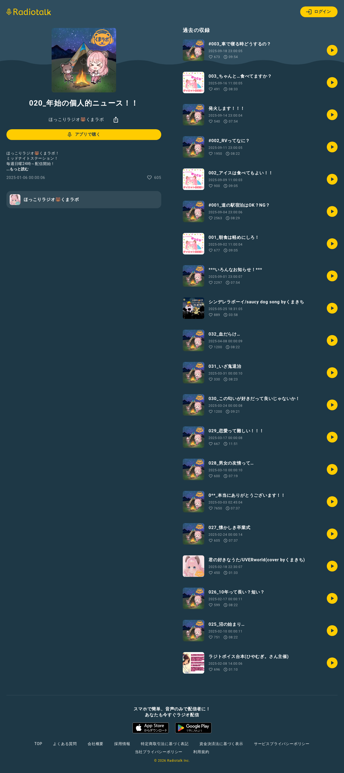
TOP (38, 744)
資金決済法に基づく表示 (221, 744)
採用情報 (122, 744)
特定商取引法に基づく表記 (165, 744)
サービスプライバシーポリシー (282, 744)
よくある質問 (65, 744)
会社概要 (95, 744)
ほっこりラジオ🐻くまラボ (76, 119)
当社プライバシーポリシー (159, 752)
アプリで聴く (83, 134)
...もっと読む (17, 169)
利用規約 (201, 752)
